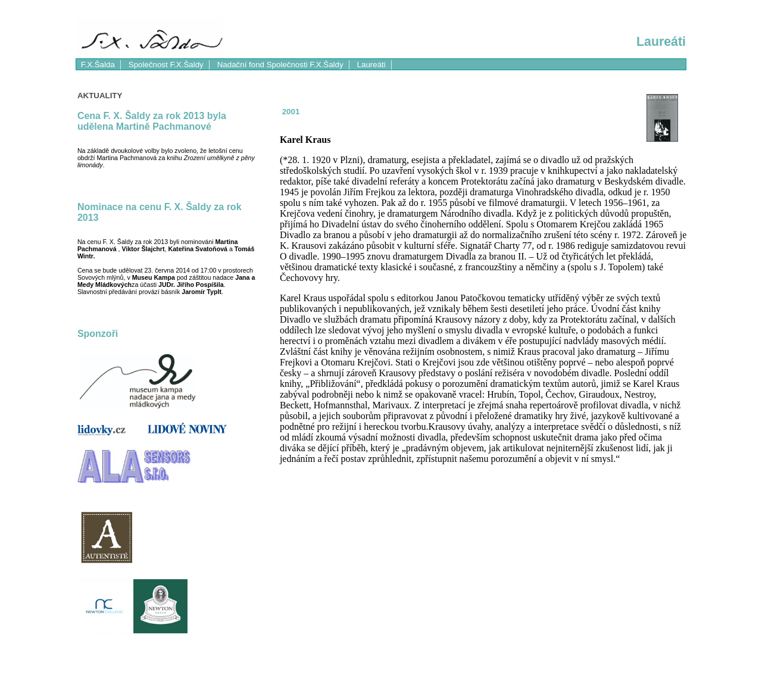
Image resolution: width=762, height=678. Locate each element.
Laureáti (371, 64)
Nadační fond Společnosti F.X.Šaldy (280, 64)
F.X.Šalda (98, 64)
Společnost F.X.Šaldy (166, 64)
